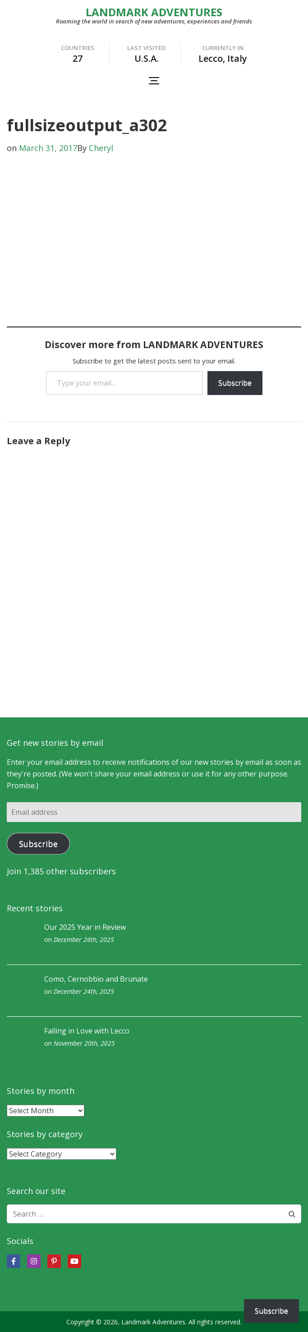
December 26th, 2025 (84, 939)
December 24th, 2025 (84, 991)
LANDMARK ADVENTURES (154, 12)
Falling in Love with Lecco (86, 1031)
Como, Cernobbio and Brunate (96, 979)
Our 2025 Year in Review (85, 927)
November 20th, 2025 (84, 1043)
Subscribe (235, 383)
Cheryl (101, 147)
